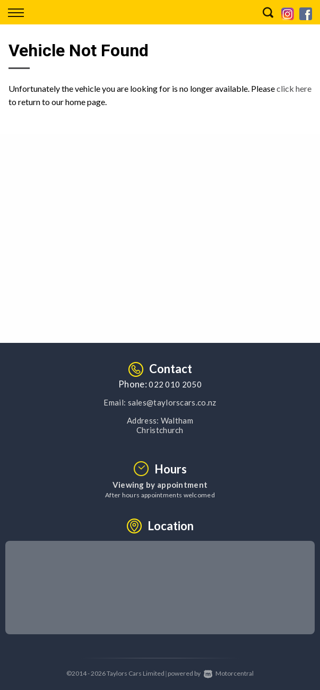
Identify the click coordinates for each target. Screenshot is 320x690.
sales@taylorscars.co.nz (172, 402)
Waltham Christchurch (164, 425)
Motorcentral (229, 673)
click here (294, 88)
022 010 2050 (175, 384)
